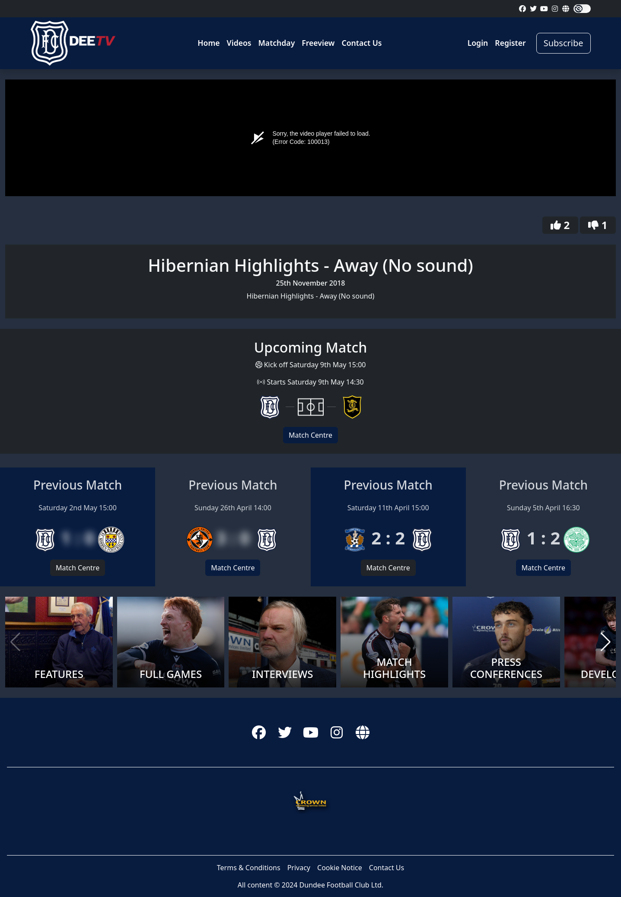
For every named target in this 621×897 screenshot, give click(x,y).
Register (510, 43)
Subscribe (563, 43)
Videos (239, 43)
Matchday (276, 43)
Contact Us (361, 43)
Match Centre (310, 435)
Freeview (318, 43)
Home (208, 43)
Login (478, 43)
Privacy (298, 867)
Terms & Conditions (248, 867)
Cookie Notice (339, 867)
